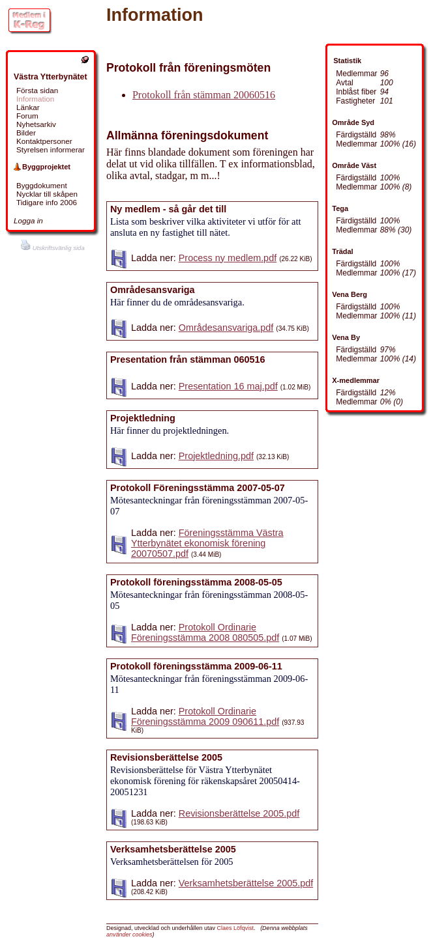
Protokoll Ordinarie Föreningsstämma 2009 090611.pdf (205, 716)
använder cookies (129, 934)
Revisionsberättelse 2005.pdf (239, 813)
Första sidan (37, 90)
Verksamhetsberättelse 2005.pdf (246, 883)
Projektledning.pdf (216, 456)
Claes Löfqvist (235, 928)
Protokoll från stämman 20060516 (203, 94)
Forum (27, 115)
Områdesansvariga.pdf (226, 327)
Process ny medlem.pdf (227, 258)
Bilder (26, 132)
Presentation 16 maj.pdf (228, 386)
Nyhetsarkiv (36, 124)
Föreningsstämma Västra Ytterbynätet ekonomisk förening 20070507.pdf (207, 543)
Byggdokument (41, 185)
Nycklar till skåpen (47, 194)
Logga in (28, 220)
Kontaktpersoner (44, 141)
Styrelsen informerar (50, 149)
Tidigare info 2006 (46, 202)
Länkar (28, 107)
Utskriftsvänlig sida (52, 247)
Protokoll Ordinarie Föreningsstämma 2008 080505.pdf (205, 632)
